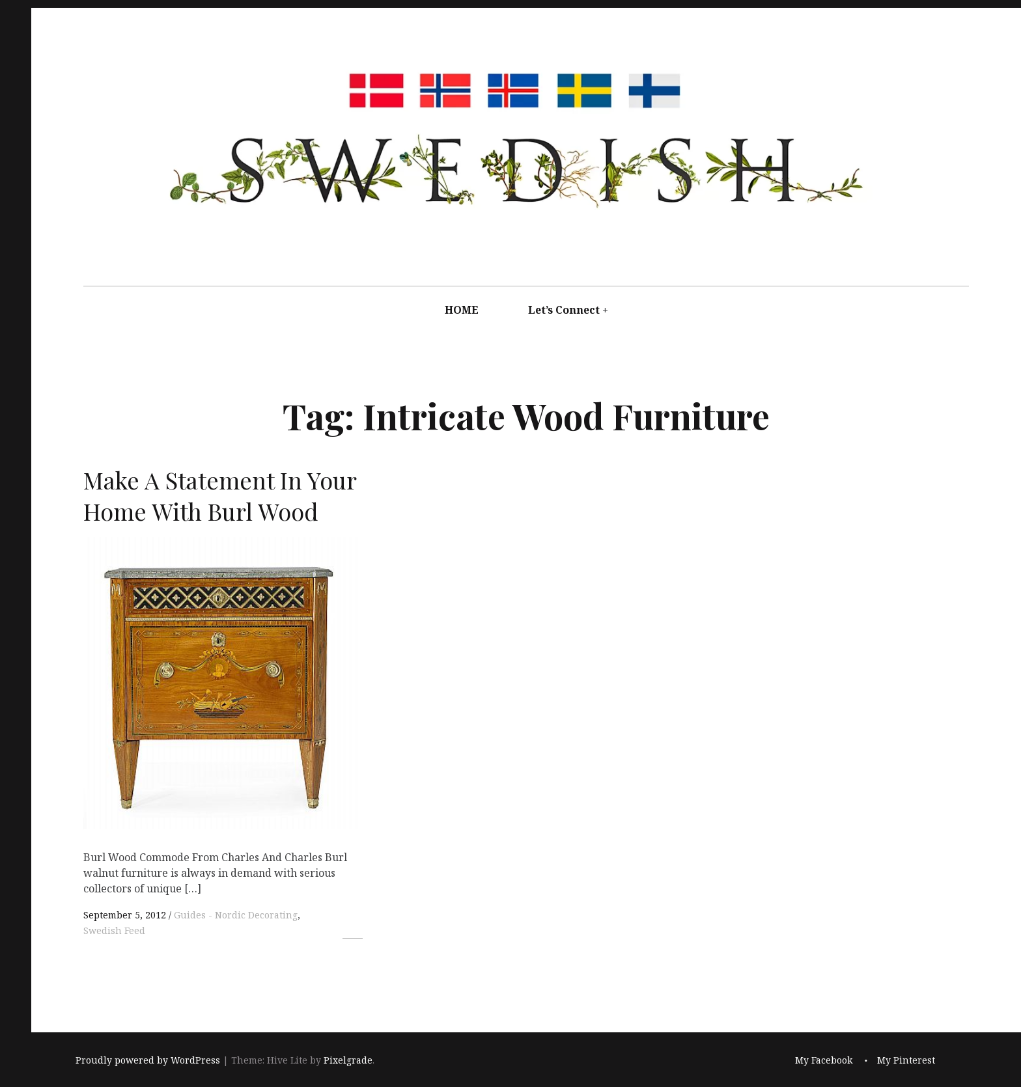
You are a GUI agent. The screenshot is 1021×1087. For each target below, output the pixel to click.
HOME (462, 310)
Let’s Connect (564, 310)
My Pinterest (906, 1060)
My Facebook (823, 1060)
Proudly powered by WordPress (148, 1060)
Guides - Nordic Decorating (236, 915)
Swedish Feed (114, 930)
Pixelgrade (348, 1060)
